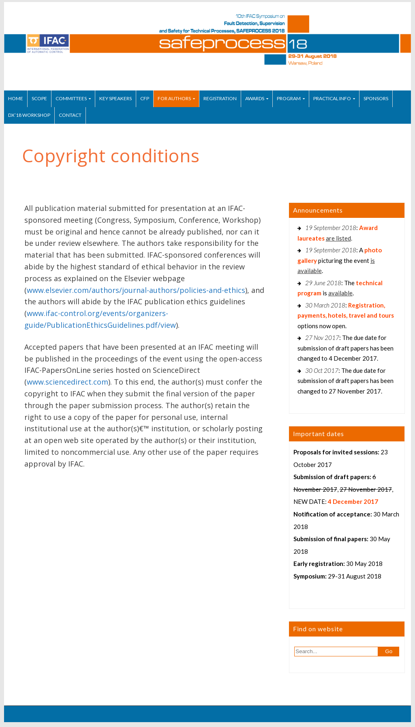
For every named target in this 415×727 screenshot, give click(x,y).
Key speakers (115, 98)
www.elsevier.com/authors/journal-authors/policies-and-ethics (136, 290)
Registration (220, 98)
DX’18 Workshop (29, 115)
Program (289, 98)
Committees (71, 98)
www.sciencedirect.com (67, 382)
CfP (144, 98)
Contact (70, 115)
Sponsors (376, 98)
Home (15, 98)
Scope (39, 98)
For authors (174, 98)
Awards (254, 98)
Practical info (332, 98)
